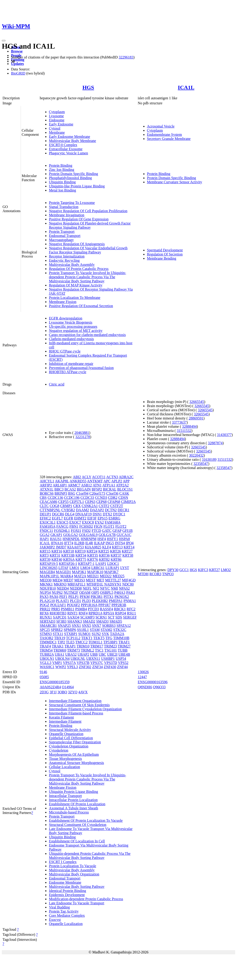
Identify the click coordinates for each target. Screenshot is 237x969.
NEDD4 (63, 588)
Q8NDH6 (145, 687)
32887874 (215, 443)
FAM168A (112, 522)
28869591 (196, 418)
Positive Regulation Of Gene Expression (79, 219)
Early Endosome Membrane (69, 137)
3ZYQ (72, 692)
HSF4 (101, 539)
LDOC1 (113, 564)
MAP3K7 (111, 572)
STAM (95, 630)
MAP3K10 (95, 572)
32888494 (189, 426)
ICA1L (186, 87)
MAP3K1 (79, 572)
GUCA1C (124, 535)
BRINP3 (60, 493)
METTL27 (113, 580)
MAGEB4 (47, 572)
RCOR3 (155, 574)
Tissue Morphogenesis (65, 759)
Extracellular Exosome (65, 149)
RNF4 (83, 613)
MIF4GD (129, 580)
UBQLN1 (47, 659)
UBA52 (71, 654)
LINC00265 (48, 568)
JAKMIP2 (47, 547)
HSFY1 (112, 539)
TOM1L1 (95, 642)
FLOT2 (120, 526)
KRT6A (69, 559)
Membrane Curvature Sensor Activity (174, 182)
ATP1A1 (108, 485)
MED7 (68, 580)
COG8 (54, 506)
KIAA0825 (93, 547)
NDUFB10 (48, 588)
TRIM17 (96, 646)
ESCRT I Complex (63, 862)
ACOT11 (98, 477)
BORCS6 (47, 493)
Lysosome (56, 116)
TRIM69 (60, 650)
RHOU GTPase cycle (65, 351)
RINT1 (72, 613)
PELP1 (73, 597)
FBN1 (73, 526)
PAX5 (44, 597)
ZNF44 (122, 667)
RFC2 (131, 609)
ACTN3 (112, 477)
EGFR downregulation (65, 318)
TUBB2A (47, 654)
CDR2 (112, 498)
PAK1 (130, 592)
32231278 (82, 437)
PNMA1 (130, 601)
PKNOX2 (122, 597)
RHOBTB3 (58, 613)
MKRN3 (60, 584)
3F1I (53, 692)
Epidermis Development (67, 895)
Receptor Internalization (67, 256)
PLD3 (86, 601)
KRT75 (81, 559)
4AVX (83, 692)
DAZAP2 (97, 510)
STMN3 (46, 634)
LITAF (63, 568)
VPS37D (110, 663)
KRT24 (92, 551)
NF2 (96, 588)
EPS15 (103, 518)
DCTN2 (111, 510)
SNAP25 (64, 625)
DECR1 (123, 510)
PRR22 (45, 609)
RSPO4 (120, 613)
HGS (88, 87)
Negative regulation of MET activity (75, 331)
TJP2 (61, 642)
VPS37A (69, 663)
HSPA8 (124, 539)
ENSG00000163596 (153, 682)
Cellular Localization (64, 767)
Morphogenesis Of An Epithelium (74, 754)
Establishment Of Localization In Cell (77, 841)
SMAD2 (89, 621)
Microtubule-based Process (69, 812)
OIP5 (95, 592)
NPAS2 (124, 588)
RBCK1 (120, 609)
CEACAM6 (48, 502)
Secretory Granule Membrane (169, 139)
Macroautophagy (61, 240)
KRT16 (56, 551)
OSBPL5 (106, 592)
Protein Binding (60, 165)
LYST (124, 568)
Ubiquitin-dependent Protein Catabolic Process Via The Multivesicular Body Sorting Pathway (89, 856)
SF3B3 (61, 621)
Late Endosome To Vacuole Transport (76, 903)
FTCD (96, 531)
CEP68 (101, 502)
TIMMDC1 (48, 642)
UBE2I (112, 654)
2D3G (44, 692)
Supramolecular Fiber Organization (75, 742)
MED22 (106, 576)
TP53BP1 (110, 642)
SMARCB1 (48, 625)
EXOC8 (88, 522)
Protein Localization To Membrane (74, 298)
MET (100, 580)
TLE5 (70, 642)
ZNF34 (97, 667)
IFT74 (68, 543)
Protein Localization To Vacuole (72, 866)
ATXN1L (47, 489)
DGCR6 (58, 514)
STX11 (58, 634)
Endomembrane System (164, 134)
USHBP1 (108, 659)
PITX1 (109, 597)
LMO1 (74, 568)
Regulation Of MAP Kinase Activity (75, 285)
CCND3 (101, 498)
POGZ (44, 605)
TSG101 (110, 650)
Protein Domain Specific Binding (73, 174)
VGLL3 (45, 663)
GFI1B (127, 531)
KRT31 (55, 555)
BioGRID (18, 73)
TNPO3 (168, 574)
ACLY (86, 477)
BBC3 (59, 489)
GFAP (117, 531)
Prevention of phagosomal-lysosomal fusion (81, 368)
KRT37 (116, 555)
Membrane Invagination (66, 215)
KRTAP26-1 (68, 564)
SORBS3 (109, 625)
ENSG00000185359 (55, 682)
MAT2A (80, 576)
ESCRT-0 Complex (63, 145)
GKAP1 (56, 535)
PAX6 (53, 597)
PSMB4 (81, 609)
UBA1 (59, 654)
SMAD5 (116, 621)
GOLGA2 (70, 535)
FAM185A (47, 526)
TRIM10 (82, 646)
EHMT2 (80, 518)
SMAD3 (102, 621)
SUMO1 (84, 634)
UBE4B (124, 654)
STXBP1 (70, 634)
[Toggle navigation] (4, 40)
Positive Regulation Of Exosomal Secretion (81, 306)
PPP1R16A (89, 605)
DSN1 (97, 514)
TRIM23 (110, 646)
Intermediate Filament (65, 721)
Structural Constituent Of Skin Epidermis (79, 705)
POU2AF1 (58, 605)
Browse (17, 51)
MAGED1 (63, 572)
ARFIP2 (46, 485)
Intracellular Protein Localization (73, 800)
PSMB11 (67, 609)
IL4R (89, 543)
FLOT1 (108, 526)
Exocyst (55, 920)
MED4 (57, 580)
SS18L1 (83, 630)
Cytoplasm (57, 112)
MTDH (143, 574)
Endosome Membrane (65, 882)
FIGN (98, 526)
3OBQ (62, 692)
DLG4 (69, 514)
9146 (43, 672)
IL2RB (79, 543)
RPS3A (108, 613)
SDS (118, 617)
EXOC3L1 (48, 522)
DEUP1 (45, 514)
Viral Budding (59, 907)
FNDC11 (46, 531)
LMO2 (226, 570)
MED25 (118, 576)
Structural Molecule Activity (70, 730)
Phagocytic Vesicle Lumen (68, 153)
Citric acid (56, 384)
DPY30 (172, 570)
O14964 (68, 687)
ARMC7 (74, 485)
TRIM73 (73, 650)
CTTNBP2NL (50, 510)
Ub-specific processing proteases (73, 326)
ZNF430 (110, 667)
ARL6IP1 (60, 485)
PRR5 (55, 609)
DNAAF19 (83, 514)
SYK (105, 634)
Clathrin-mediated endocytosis (71, 339)
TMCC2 (81, 642)
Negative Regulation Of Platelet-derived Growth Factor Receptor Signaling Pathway (90, 225)
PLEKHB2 (100, 601)
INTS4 (120, 543)
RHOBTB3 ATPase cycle (67, 372)
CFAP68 (114, 502)
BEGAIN (84, 489)
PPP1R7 (104, 605)
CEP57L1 (77, 502)
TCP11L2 (73, 638)
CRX (77, 506)
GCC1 (184, 570)
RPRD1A (95, 613)
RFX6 (44, 613)
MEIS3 (79, 580)
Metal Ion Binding (62, 190)
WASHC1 (47, 667)
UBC (102, 654)
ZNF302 (85, 667)
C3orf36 (112, 493)
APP (126, 481)
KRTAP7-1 (86, 564)
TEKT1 (87, 638)
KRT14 (129, 547)
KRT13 (117, 547)
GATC (107, 531)
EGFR (68, 518)
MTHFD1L (95, 584)
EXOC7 (75, 522)
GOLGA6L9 (88, 535)
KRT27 (127, 551)
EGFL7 (57, 518)
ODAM (84, 592)
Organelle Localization (66, 924)
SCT (111, 617)
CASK (124, 493)
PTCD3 (93, 609)
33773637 (179, 422)
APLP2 (116, 481)
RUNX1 (46, 617)
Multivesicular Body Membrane (72, 141)
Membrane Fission (62, 302)
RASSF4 (106, 609)
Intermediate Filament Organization (75, 701)
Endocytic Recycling (64, 260)
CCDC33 (87, 498)
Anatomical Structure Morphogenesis (76, 763)
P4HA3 (119, 592)
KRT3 (44, 555)
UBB (94, 654)
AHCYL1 (47, 481)
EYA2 (99, 522)
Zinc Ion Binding (61, 170)
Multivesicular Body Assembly (72, 265)
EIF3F (92, 518)
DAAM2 (82, 510)
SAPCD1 (60, 617)
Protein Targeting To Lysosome (72, 203)
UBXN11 (93, 659)
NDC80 (128, 584)
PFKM (85, 597)
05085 (44, 677)
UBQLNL (78, 659)
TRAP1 (70, 646)
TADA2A (117, 634)
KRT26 (115, 551)
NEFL (87, 588)
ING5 (110, 543)
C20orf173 (97, 493)
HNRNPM (88, 539)
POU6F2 (73, 605)
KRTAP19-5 (49, 564)
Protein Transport (62, 231)
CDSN (123, 498)
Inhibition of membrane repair (71, 364)
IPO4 (130, 543)
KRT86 (116, 559)
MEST (91, 580)
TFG (108, 638)
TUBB (123, 650)
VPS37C (96, 663)
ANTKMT (95, 481)
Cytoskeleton (58, 750)
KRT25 (103, 551)
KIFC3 (203, 570)
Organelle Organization (66, 734)
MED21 (93, 576)
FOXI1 (76, 531)
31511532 (184, 431)
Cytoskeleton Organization (68, 746)
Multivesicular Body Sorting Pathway (76, 886)
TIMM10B (121, 638)
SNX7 (96, 625)
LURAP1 (112, 568)
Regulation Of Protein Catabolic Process (79, 269)
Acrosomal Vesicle (161, 126)
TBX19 (59, 638)
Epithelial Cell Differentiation (71, 738)
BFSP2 (97, 489)
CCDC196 (72, 498)
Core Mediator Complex (67, 915)
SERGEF (130, 617)
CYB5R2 (68, 510)
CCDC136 (55, 498)
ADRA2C (126, 477)
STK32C (119, 630)
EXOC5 (62, 522)
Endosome (57, 120)
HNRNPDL (71, 539)
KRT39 (45, 559)
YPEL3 (72, 667)
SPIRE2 (57, 630)
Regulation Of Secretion (165, 254)
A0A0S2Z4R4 (50, 687)
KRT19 (80, 551)
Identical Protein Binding (67, 891)
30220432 (196, 455)
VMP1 (57, 663)
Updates (17, 64)
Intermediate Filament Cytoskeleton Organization (85, 709)
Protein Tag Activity (64, 911)
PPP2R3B (118, 605)
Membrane (57, 132)
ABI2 (77, 477)
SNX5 (86, 625)
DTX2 (107, 514)
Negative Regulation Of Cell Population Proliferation (88, 211)
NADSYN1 (112, 584)
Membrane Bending (161, 258)
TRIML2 (87, 650)
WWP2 (60, 667)
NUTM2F (71, 592)
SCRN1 (101, 617)
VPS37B (82, 663)
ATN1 (97, 485)
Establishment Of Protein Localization (77, 804)
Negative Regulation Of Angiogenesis (77, 244)
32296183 (126, 57)
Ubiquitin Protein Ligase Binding (73, 792)
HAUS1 (56, 539)
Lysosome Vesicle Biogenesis (70, 322)
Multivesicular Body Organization (74, 874)
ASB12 (86, 485)
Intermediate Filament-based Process (76, 713)
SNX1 (76, 625)
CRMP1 (66, 506)
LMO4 (85, 568)
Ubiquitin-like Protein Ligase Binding (77, 186)
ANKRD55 (78, 481)
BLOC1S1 (125, 489)
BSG (71, 493)
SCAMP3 (87, 617)
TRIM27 (124, 646)
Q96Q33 (159, 687)
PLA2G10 (47, 601)
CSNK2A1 (90, 506)
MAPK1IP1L (49, 576)
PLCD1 (75, 601)
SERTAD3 (47, 621)
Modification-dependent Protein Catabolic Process (86, 899)
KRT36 (104, 555)
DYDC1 (119, 514)
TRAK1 (58, 646)
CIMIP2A (128, 502)
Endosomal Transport (64, 236)
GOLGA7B (107, 535)
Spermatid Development (165, 250)
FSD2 (86, 531)
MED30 (46, 580)
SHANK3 (74, 621)
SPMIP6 (70, 630)
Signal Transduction (63, 207)
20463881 (81, 433)
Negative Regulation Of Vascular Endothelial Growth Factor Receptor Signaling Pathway (88, 250)
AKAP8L (62, 481)
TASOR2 (46, 638)
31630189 (209, 459)
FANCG (62, 526)
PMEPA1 (116, 601)
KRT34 (81, 555)
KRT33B (68, 555)
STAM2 (106, 630)
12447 (142, 677)
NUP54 (45, 592)
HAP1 (44, 539)
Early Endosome (61, 124)
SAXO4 (73, 617)
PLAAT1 (62, 601)
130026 (143, 672)
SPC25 (45, 630)
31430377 (224, 435)
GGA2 (45, 535)
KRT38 (127, 555)
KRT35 (92, 555)
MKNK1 (46, 584)
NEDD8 (76, 588)
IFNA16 (57, 543)
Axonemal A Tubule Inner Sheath (73, 808)
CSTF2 (104, 506)
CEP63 (90, 502)
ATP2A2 (122, 485)
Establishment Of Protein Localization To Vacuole (86, 820)
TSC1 (99, 650)
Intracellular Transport (65, 796)
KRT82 (104, 559)
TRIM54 (46, 650)
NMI (114, 588)
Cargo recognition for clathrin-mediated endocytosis (87, 335)
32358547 (200, 464)
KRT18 (68, 551)
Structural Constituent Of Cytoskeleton (77, 825)
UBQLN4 (62, 659)
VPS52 (123, 663)
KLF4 (106, 547)
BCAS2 (70, 489)
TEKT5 (98, 638)
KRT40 (56, 559)
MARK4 (66, 576)
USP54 (121, 659)
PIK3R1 (96, 597)
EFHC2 (45, 518)
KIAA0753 (75, 547)
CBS (43, 498)
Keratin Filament (61, 717)
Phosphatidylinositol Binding (70, 178)
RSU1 (131, 613)
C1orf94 (82, 493)
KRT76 (92, 559)
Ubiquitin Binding (62, 182)
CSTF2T (116, 506)
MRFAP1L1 (77, 584)
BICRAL (109, 489)
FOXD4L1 (62, 531)
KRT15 (45, 551)
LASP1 (101, 564)
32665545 (196, 402)
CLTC (44, 506)
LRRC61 (97, 568)
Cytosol (54, 128)
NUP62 (57, 592)
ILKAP (99, 543)
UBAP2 (83, 654)
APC (106, 481)
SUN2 (96, 634)
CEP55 (63, 502)
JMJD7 (61, 547)
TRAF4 (45, 646)
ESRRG (115, 518)
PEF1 (63, 597)
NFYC (105, 588)
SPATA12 (123, 625)
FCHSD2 (86, 526)
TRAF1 (124, 642)
